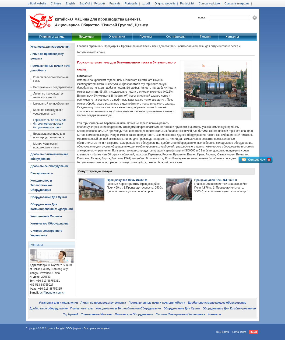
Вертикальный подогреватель (52, 87)
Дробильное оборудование (50, 166)
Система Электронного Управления (47, 233)
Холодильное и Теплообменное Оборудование (42, 185)
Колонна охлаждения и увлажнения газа (48, 111)
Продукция (86, 36)
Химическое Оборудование (50, 223)
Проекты (146, 36)
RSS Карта (222, 331)
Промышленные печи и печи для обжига (50, 68)
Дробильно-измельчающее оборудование (49, 157)
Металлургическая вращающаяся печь (46, 145)
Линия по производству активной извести (48, 95)
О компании (117, 36)
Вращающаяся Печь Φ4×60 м (127, 180)
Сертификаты (175, 36)
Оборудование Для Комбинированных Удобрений (52, 207)
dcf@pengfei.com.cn (52, 292)
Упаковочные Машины (46, 216)
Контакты (232, 36)
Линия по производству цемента (47, 56)
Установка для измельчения (50, 46)
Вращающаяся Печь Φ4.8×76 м (215, 180)
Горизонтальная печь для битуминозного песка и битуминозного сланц (50, 123)
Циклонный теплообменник (51, 103)
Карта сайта (239, 331)
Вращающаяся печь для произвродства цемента (49, 135)
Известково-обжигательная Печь (51, 79)
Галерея (205, 36)
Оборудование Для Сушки (49, 197)
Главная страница (52, 36)
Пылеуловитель (42, 173)
